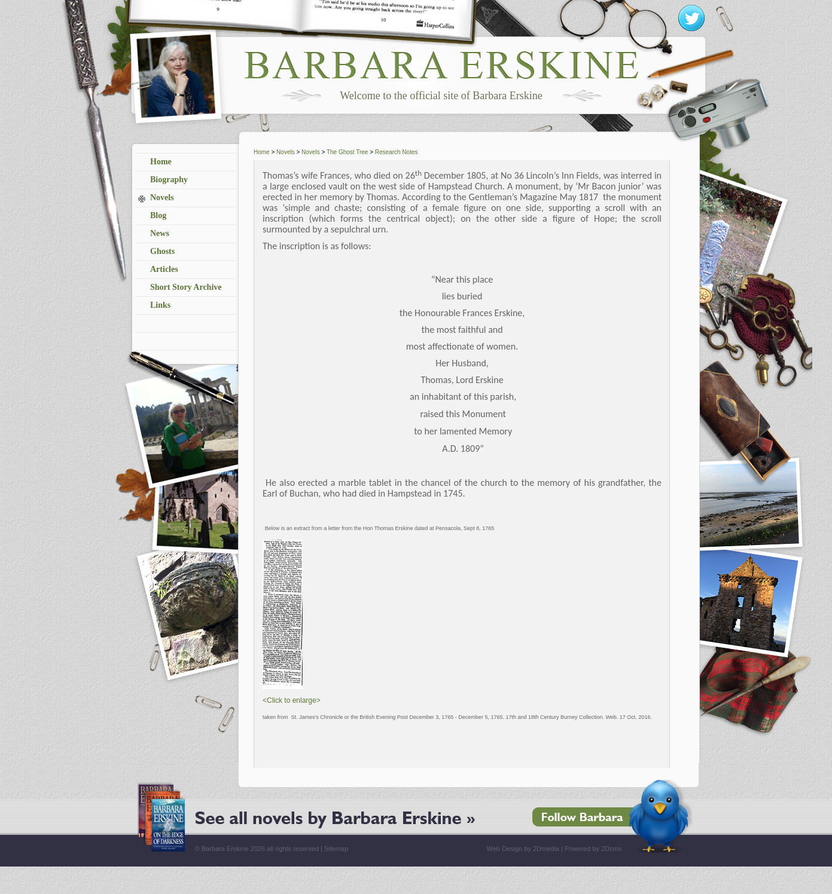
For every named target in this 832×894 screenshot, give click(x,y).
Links (160, 305)
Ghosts (162, 251)
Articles (164, 269)
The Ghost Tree (347, 152)
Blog (158, 215)
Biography (169, 179)
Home (161, 161)
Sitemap (336, 848)
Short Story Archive (186, 287)
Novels (162, 197)
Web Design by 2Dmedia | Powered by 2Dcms (554, 848)
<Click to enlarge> (292, 700)
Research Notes (396, 152)
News (159, 233)
